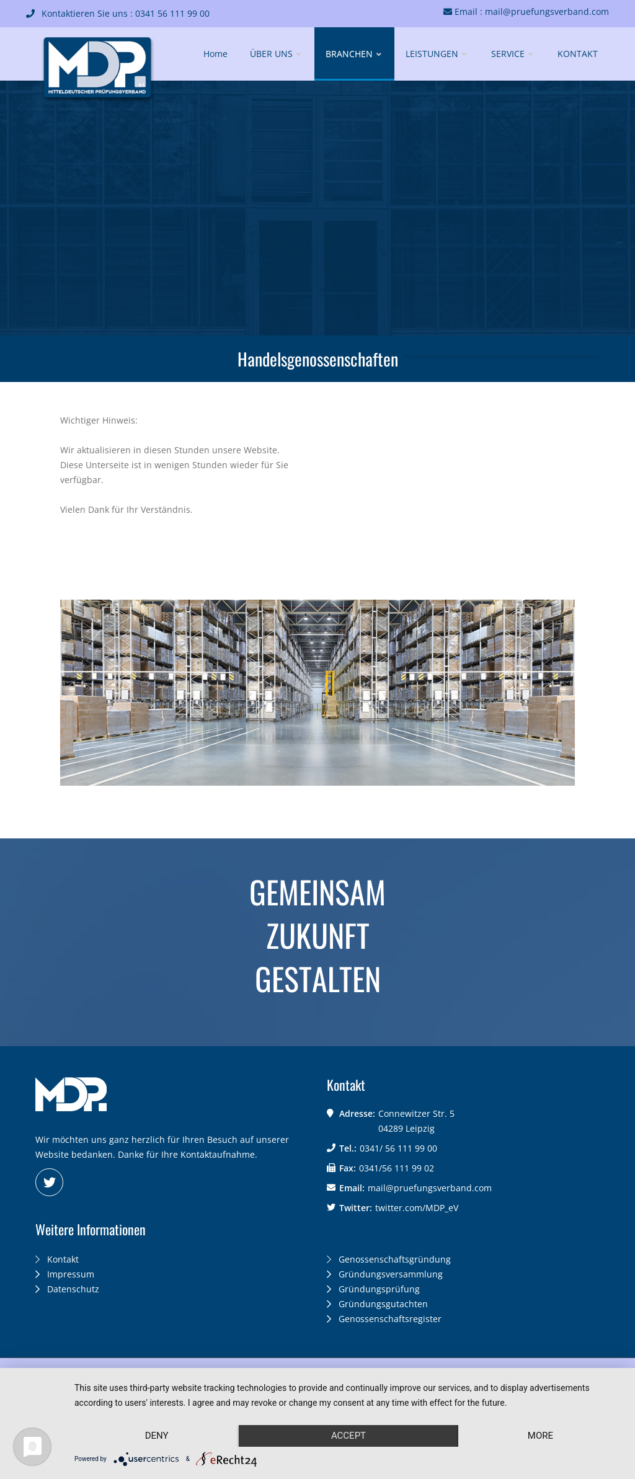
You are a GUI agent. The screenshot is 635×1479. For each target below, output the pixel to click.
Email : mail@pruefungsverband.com (526, 11)
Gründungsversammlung (385, 1274)
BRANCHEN (354, 54)
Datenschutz (67, 1289)
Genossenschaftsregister (384, 1319)
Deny (157, 1435)
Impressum (64, 1274)
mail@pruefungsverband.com (430, 1188)
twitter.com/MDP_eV (416, 1208)
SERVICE (513, 54)
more (540, 1435)
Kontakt (57, 1259)
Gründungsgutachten (377, 1304)
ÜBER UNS (276, 54)
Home (215, 54)
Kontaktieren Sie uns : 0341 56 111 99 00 (118, 13)
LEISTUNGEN (437, 54)
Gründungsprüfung (373, 1289)
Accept (348, 1435)
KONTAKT (577, 54)
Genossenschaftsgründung (389, 1259)
